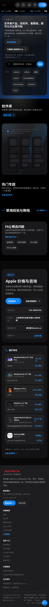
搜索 (40, 64)
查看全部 (9, 115)
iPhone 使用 (11, 249)
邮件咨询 (22, 503)
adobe (16, 72)
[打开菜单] (17, 5)
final (15, 90)
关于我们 (6, 556)
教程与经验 (7, 522)
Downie (31, 84)
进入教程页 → (41, 212)
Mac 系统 (33, 243)
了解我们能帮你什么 (16, 49)
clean (16, 78)
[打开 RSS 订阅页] (29, 5)
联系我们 (6, 560)
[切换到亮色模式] (35, 5)
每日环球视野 (8, 571)
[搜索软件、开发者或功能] (25, 64)
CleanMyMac (28, 78)
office (26, 72)
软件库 (5, 518)
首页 (5, 514)
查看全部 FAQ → (11, 238)
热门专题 (6, 548)
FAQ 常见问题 (8, 552)
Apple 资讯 (7, 526)
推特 (36, 72)
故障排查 (10, 243)
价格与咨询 (7, 530)
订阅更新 (6, 534)
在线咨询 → (9, 503)
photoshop (18, 84)
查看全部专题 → (8, 195)
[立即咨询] (44, 602)
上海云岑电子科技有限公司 (13, 574)
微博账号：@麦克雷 (10, 587)
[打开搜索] (23, 5)
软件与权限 (22, 243)
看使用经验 (13, 42)
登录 (42, 5)
